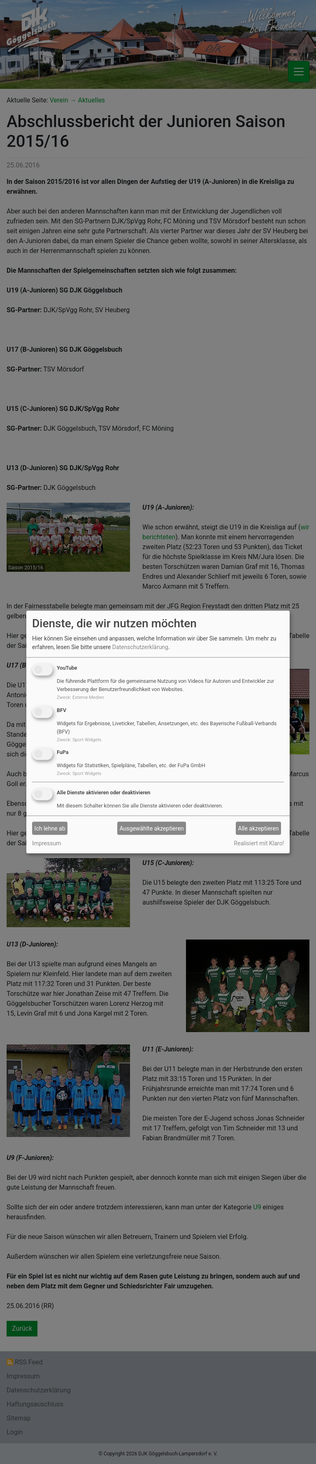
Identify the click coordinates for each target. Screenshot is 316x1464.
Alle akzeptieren (258, 828)
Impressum (46, 843)
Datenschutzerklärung (140, 647)
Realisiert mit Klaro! (259, 843)
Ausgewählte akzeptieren (152, 828)
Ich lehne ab (50, 828)
